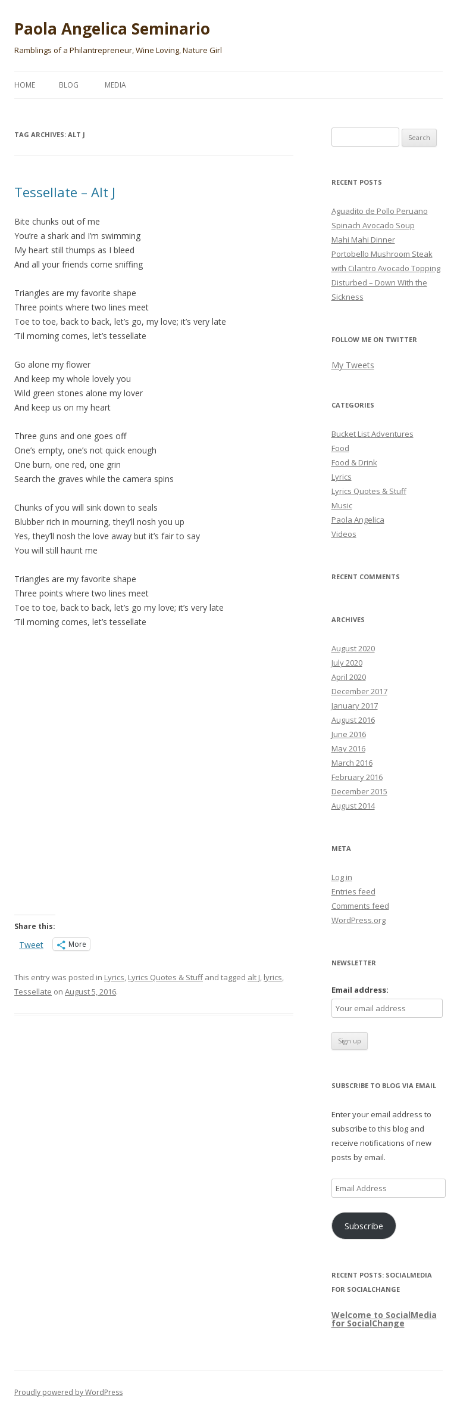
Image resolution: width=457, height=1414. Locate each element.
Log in (341, 877)
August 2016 (353, 719)
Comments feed (360, 905)
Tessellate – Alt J (64, 192)
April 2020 (348, 677)
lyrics (273, 977)
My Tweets (352, 365)
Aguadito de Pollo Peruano (379, 211)
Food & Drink (354, 462)
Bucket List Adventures (372, 433)
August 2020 (353, 648)
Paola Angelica (357, 519)
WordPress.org (358, 920)
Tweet (31, 944)
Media (115, 85)
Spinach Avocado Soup (373, 225)
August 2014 (353, 805)
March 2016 (352, 762)
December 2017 (359, 691)
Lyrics (114, 977)
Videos (343, 534)
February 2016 (357, 777)
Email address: (360, 989)
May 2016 (348, 748)
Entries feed (353, 891)
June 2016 (348, 734)
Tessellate (33, 991)
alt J (254, 977)
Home (24, 85)
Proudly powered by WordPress (68, 1392)
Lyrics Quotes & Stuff (165, 977)
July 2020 (346, 662)
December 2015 (359, 791)
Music (341, 505)
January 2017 (354, 705)
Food (340, 448)
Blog (69, 85)
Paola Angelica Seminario (112, 28)
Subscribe (364, 1226)
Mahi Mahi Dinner (363, 239)
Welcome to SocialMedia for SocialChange (384, 1319)
